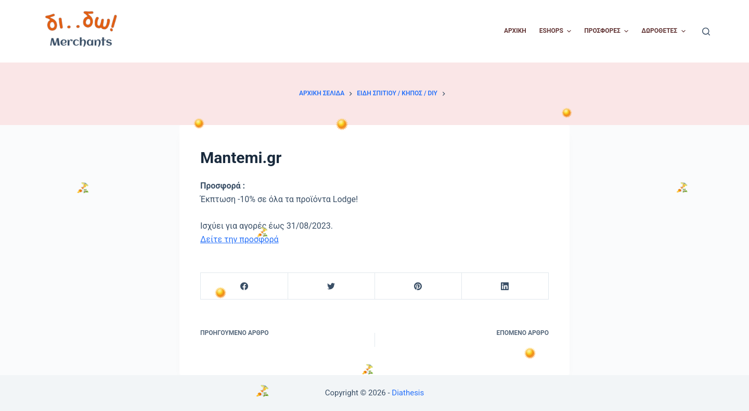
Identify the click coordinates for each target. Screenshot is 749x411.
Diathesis (408, 392)
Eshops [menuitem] (556, 31)
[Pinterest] (418, 286)
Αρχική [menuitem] (515, 30)
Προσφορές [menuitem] (607, 31)
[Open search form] (706, 31)
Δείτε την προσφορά (239, 239)
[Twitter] (331, 286)
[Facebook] (244, 286)
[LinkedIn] (505, 286)
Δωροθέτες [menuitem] (664, 31)
